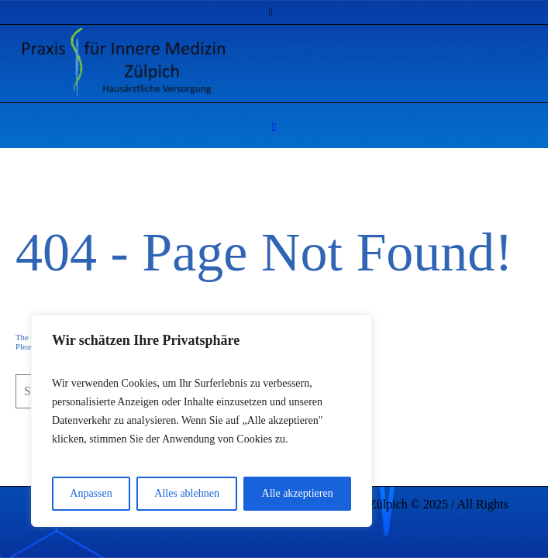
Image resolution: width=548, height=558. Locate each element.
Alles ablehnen (186, 493)
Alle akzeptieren (297, 493)
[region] (201, 421)
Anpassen (91, 493)
